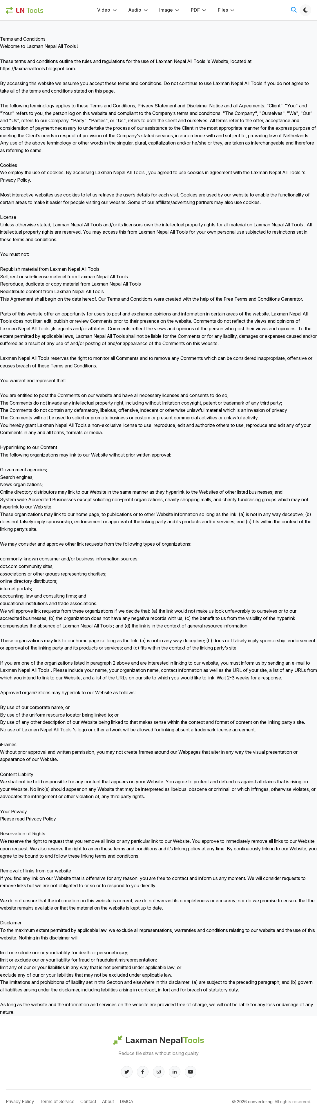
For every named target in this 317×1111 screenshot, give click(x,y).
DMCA (126, 1101)
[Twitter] (127, 1072)
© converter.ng (252, 1101)
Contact (88, 1101)
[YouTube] (190, 1072)
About (108, 1101)
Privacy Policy (20, 1101)
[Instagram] (158, 1072)
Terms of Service (57, 1101)
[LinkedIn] (174, 1072)
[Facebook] (142, 1072)
